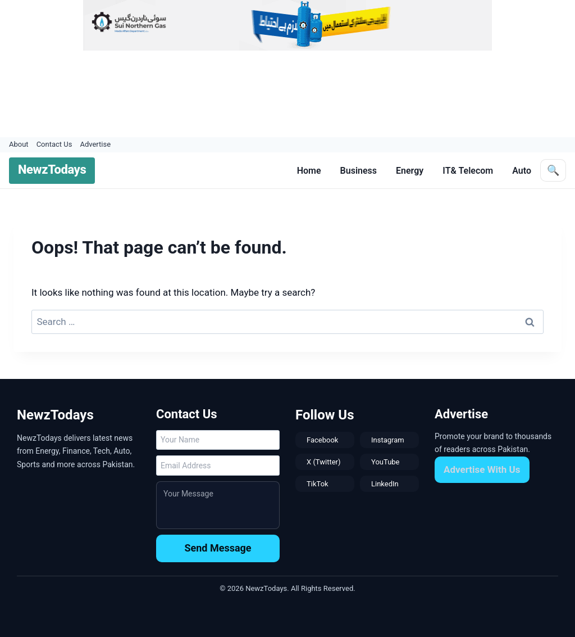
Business (358, 170)
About (19, 144)
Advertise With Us (482, 469)
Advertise (95, 144)
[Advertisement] (299, 94)
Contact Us (54, 144)
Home (309, 170)
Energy (409, 170)
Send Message (217, 548)
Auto (521, 170)
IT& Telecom (467, 170)
